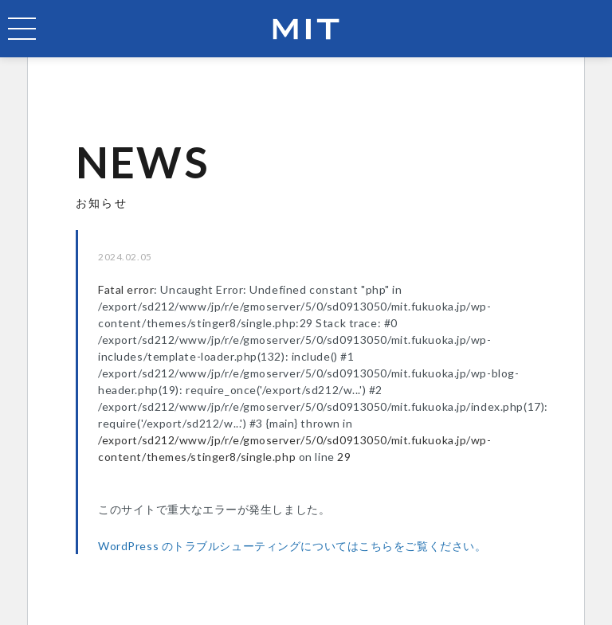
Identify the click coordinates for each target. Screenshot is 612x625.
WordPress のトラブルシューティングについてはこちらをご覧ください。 (292, 546)
